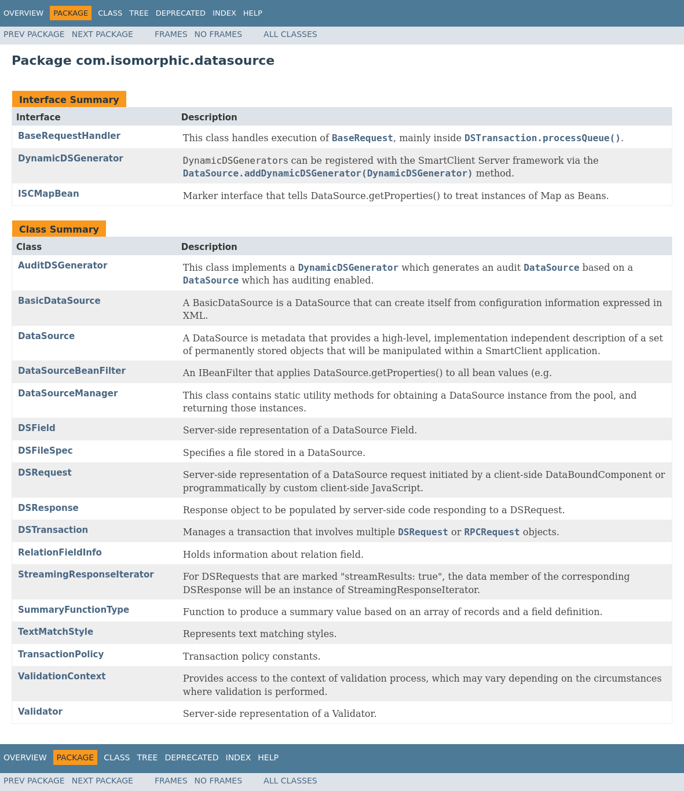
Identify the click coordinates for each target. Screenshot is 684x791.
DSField (37, 428)
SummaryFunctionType (73, 610)
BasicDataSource (59, 301)
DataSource (46, 336)
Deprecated (181, 13)
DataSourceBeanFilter (72, 371)
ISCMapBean (48, 194)
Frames (171, 34)
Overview (23, 13)
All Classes (290, 34)
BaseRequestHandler (69, 136)
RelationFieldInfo (60, 552)
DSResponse (48, 508)
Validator (40, 712)
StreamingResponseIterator (86, 574)
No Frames (219, 34)
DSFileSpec (45, 451)
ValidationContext (62, 676)
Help (252, 13)
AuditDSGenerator (62, 265)
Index (224, 13)
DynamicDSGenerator (70, 158)
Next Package (102, 34)
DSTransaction (53, 530)
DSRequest (45, 473)
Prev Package (34, 34)
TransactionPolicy (61, 654)
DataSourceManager (68, 393)
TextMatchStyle (55, 632)
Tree (138, 13)
